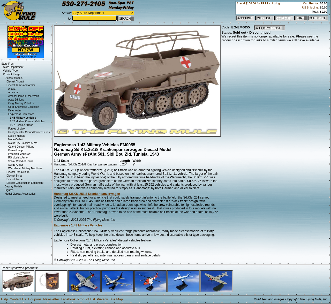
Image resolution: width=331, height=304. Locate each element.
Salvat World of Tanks (20, 161)
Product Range (11, 74)
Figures (9, 190)
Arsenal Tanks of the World (23, 96)
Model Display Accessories (20, 193)
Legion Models (16, 135)
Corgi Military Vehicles (21, 103)
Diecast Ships (14, 175)
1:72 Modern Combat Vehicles (27, 121)
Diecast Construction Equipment (24, 182)
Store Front (7, 63)
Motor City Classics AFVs (22, 143)
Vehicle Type (10, 70)
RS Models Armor (18, 157)
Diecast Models (13, 78)
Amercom (13, 92)
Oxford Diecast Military (21, 146)
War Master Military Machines (25, 168)
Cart (310, 3)
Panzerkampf (16, 150)
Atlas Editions (16, 99)
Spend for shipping (258, 3)
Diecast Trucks (15, 179)
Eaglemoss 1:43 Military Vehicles (78, 225)
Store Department (13, 67)
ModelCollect (15, 139)
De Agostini (14, 110)
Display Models (13, 186)
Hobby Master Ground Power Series (29, 132)
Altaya (12, 88)
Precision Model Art (19, 154)
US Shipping (310, 7)
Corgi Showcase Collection (23, 106)
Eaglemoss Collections (21, 114)
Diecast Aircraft (15, 81)
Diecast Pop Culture (17, 172)
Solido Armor (15, 164)
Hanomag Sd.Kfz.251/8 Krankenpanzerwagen (87, 194)
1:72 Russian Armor (21, 125)
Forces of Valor (17, 128)
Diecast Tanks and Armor (20, 85)
